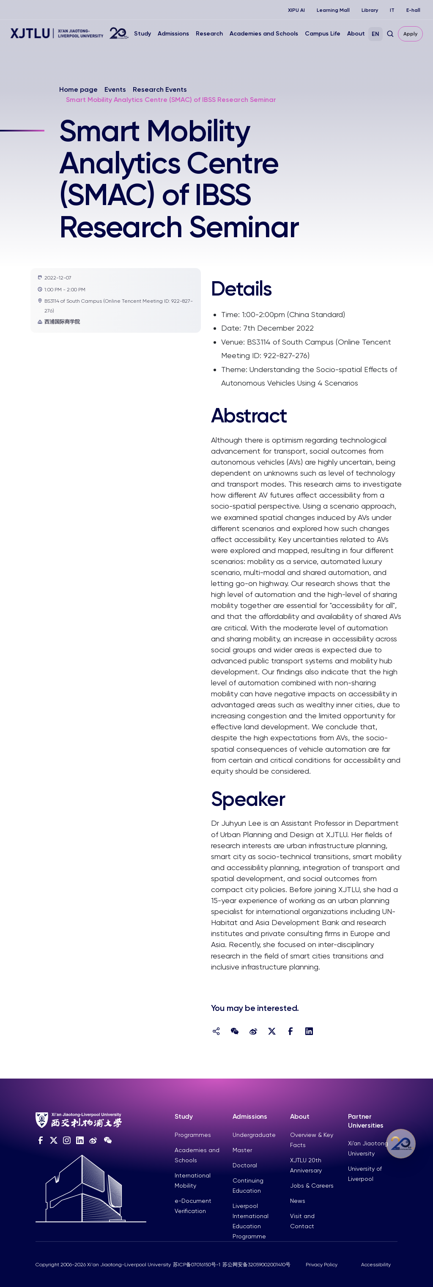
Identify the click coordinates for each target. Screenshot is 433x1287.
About (356, 33)
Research (209, 33)
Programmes (193, 1134)
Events (115, 89)
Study (142, 33)
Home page (78, 89)
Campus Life (322, 33)
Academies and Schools (264, 33)
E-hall (413, 10)
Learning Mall (333, 10)
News (297, 1200)
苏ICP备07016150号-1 (196, 1265)
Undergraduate (254, 1134)
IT (392, 10)
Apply (410, 34)
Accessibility (376, 1265)
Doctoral (245, 1165)
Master (242, 1150)
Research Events (160, 89)
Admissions (173, 33)
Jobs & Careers (312, 1185)
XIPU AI (296, 10)
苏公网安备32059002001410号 (256, 1265)
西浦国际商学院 (58, 322)
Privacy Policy (321, 1265)
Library (370, 10)
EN (375, 34)
